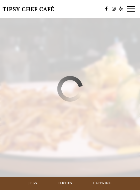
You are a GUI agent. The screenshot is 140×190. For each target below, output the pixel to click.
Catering (102, 183)
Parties (64, 183)
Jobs (32, 183)
